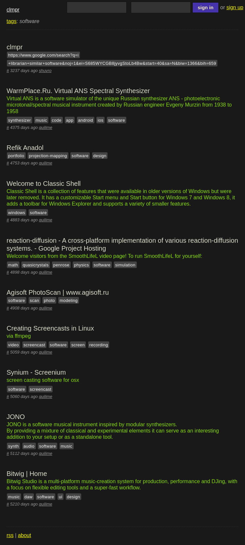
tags (11, 21)
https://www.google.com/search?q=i (43, 55)
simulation (125, 264)
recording (98, 344)
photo (49, 300)
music (41, 119)
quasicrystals (36, 264)
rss (10, 535)
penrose (61, 264)
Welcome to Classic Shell (44, 183)
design (99, 155)
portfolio (16, 155)
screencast (34, 344)
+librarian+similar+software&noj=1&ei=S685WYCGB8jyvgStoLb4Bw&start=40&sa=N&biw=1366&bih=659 (112, 63)
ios (101, 119)
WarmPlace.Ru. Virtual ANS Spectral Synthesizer (78, 90)
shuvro (45, 70)
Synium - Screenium (36, 372)
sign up (234, 7)
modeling (69, 300)
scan (34, 300)
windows (16, 212)
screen (78, 344)
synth (13, 445)
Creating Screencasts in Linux (50, 328)
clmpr (13, 9)
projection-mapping (48, 155)
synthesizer (19, 119)
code (56, 119)
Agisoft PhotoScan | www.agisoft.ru (58, 292)
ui (60, 496)
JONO (16, 416)
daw (28, 496)
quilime (45, 127)
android (85, 119)
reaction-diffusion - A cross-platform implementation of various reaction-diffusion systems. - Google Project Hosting (122, 244)
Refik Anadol (25, 147)
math (13, 264)
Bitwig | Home (27, 473)
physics (81, 264)
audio (29, 445)
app (70, 119)
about (24, 535)
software (116, 119)
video (13, 344)
